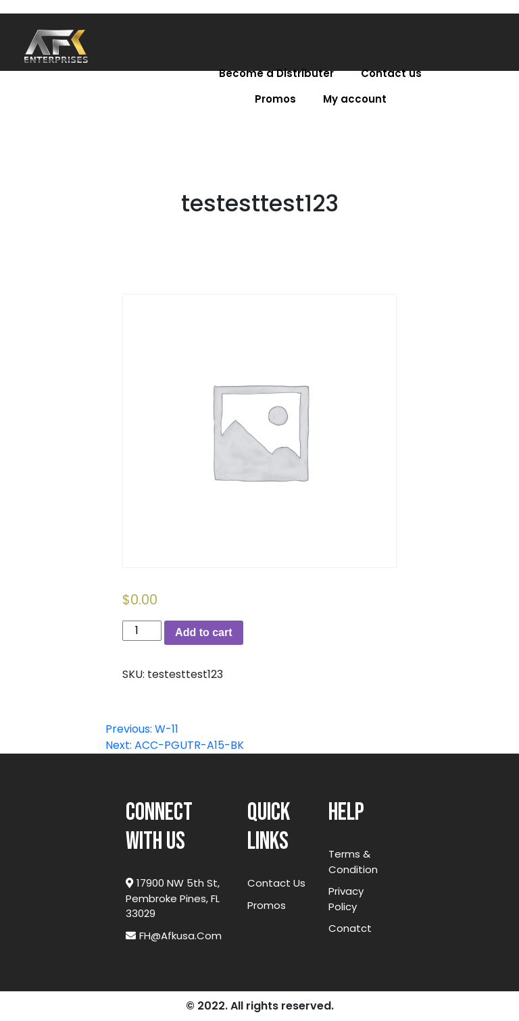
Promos (275, 99)
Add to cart (203, 632)
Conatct (350, 928)
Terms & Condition (353, 861)
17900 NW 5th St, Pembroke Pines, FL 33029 (173, 898)
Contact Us (276, 883)
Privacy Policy (346, 899)
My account (355, 99)
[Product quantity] (142, 631)
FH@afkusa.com (174, 935)
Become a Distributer (276, 73)
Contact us (391, 73)
